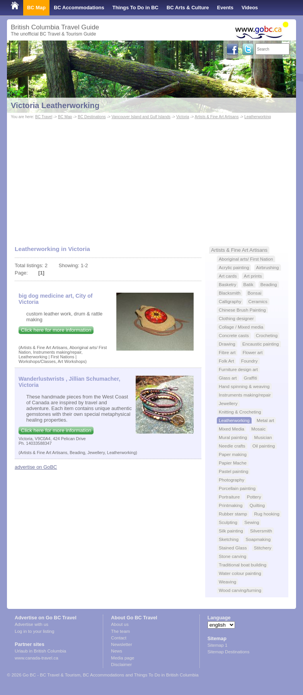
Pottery (254, 496)
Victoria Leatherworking (55, 105)
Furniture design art (238, 369)
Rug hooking (266, 513)
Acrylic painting (234, 267)
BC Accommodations (79, 7)
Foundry (249, 360)
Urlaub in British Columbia (40, 651)
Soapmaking (258, 539)
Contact (118, 638)
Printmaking (231, 505)
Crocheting (266, 335)
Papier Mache (233, 462)
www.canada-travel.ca (36, 658)
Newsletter (121, 644)
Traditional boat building (242, 564)
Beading (268, 284)
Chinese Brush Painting (242, 309)
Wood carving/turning (240, 590)
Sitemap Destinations (229, 651)
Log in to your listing (34, 631)
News (116, 651)
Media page (122, 658)
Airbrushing (267, 267)
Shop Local (24, 23)
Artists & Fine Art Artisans (217, 117)
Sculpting (228, 522)
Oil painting (263, 445)
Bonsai (255, 292)
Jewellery (228, 403)
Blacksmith (229, 292)
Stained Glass (233, 547)
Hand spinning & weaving (244, 386)
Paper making (233, 454)
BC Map (36, 7)
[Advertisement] (151, 179)
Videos (250, 7)
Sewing (251, 522)
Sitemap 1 (218, 645)
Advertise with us (31, 624)
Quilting (257, 505)
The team (120, 631)
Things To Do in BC (135, 7)
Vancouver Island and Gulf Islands (140, 117)
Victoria (182, 117)
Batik (248, 284)
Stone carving (232, 556)
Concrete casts (234, 335)
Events (225, 7)
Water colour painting (240, 573)
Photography (231, 479)
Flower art (253, 352)
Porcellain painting (237, 488)
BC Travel (43, 117)
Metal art (265, 420)
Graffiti (250, 377)
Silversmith (261, 530)
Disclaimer (121, 664)
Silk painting (231, 530)
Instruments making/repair (245, 394)
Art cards (228, 275)
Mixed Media (231, 428)
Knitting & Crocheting (240, 411)
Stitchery (262, 547)
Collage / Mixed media (241, 326)
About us (119, 624)
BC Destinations (92, 117)
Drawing (227, 343)
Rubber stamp (233, 513)
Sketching (228, 539)
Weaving (227, 581)
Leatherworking (257, 117)
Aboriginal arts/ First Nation (246, 258)
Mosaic (258, 428)
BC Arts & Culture (188, 7)
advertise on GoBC (36, 467)
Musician (263, 437)
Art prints (253, 275)
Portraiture (229, 496)
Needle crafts (232, 445)
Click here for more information (56, 330)
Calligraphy (230, 301)
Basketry (227, 284)
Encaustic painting (260, 343)
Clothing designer (236, 318)
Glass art (228, 377)
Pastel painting (233, 471)
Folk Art (226, 360)
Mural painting (233, 437)
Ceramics (258, 301)
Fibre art (227, 352)
